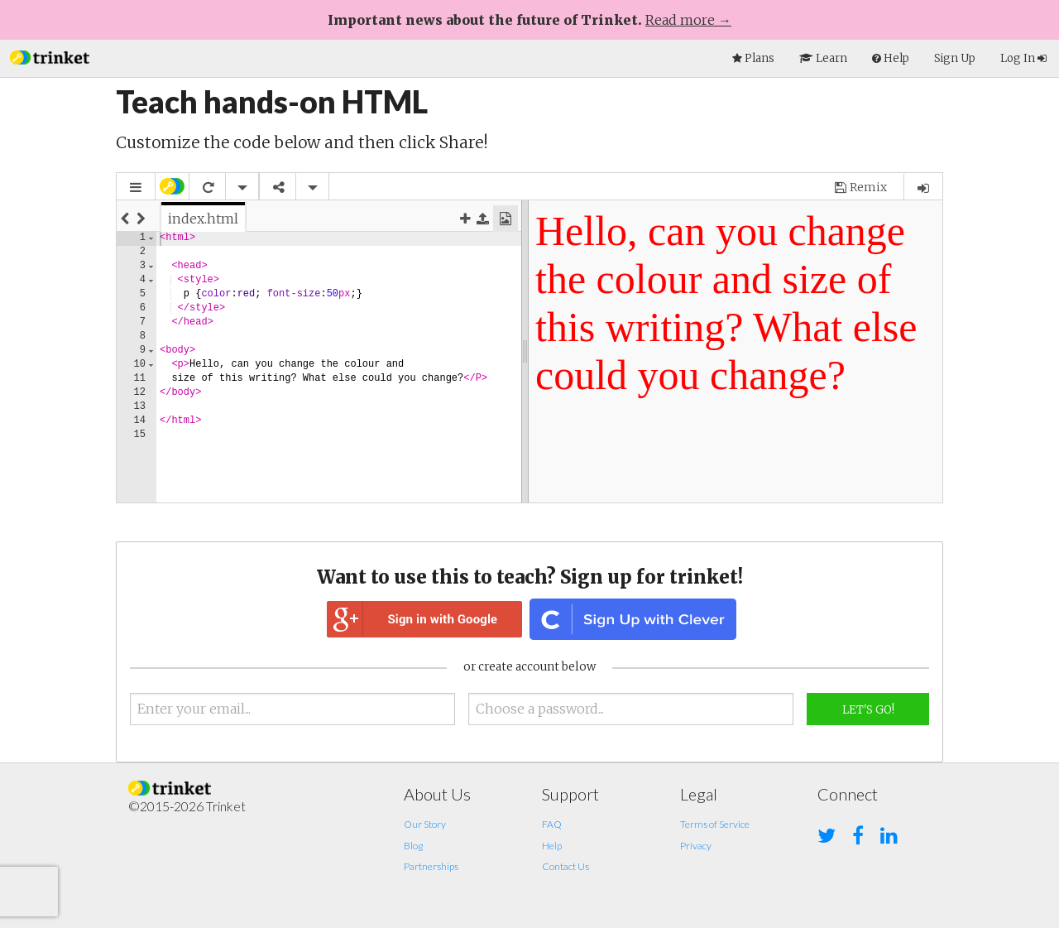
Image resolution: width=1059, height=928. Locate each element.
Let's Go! (868, 710)
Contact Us (565, 866)
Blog (413, 845)
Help (552, 845)
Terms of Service (715, 824)
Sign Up (954, 58)
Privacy (696, 845)
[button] (49, 56)
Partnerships (431, 866)
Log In (1023, 58)
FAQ (552, 824)
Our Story (425, 824)
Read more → (688, 20)
